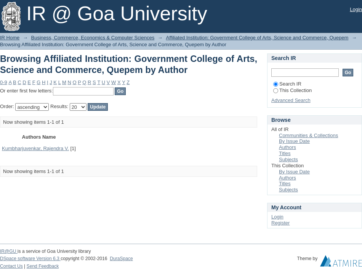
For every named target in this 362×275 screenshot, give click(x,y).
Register (280, 223)
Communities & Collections (308, 135)
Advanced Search (291, 100)
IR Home (9, 37)
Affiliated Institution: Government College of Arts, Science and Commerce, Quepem (257, 37)
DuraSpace (121, 258)
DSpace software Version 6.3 (30, 258)
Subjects (288, 159)
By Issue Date (294, 141)
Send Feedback (43, 266)
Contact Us (11, 266)
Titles (285, 153)
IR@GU (9, 251)
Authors (287, 147)
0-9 (3, 82)
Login (356, 9)
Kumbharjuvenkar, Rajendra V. (35, 148)
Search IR (287, 84)
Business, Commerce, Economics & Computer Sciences (93, 37)
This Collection (292, 90)
